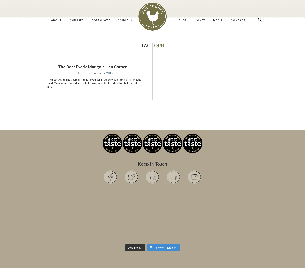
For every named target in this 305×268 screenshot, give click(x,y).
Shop (183, 20)
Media (218, 20)
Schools (125, 20)
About (56, 20)
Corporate (101, 20)
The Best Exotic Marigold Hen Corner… (94, 66)
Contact (238, 20)
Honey (200, 20)
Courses (77, 20)
